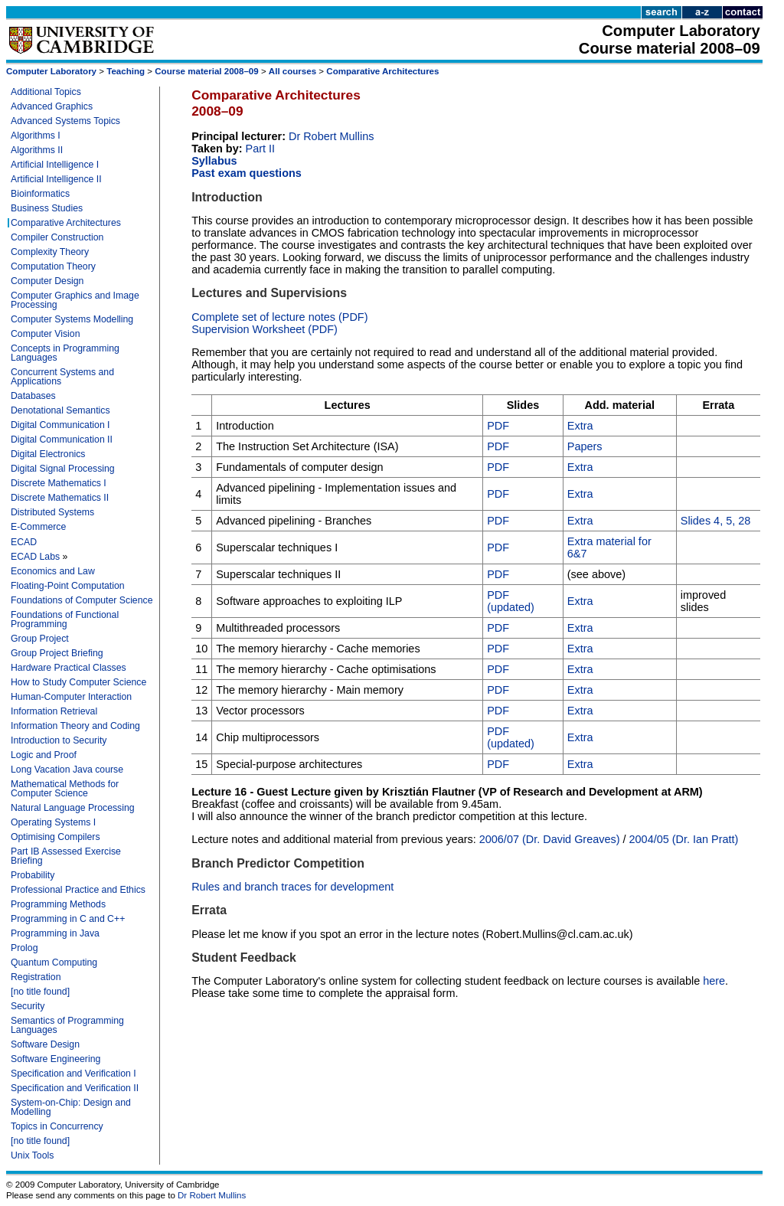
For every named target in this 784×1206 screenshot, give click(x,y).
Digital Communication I (60, 425)
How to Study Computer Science (78, 682)
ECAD (24, 542)
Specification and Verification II (75, 1088)
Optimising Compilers (55, 837)
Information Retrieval (54, 711)
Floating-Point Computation (68, 585)
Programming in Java (55, 933)
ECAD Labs (35, 556)
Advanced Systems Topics (65, 121)
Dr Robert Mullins (331, 136)
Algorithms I (35, 135)
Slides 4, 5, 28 (716, 521)
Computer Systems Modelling (72, 319)
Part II (261, 148)
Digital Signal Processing (63, 468)
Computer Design (47, 281)
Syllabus (214, 161)
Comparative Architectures (382, 71)
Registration (35, 977)
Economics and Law (53, 571)
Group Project (40, 638)
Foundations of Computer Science (81, 600)
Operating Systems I (53, 822)
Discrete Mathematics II (60, 497)
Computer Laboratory (51, 71)
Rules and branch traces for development (292, 887)
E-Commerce (38, 526)
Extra (580, 426)
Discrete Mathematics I (58, 483)
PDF (498, 426)
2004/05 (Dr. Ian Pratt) (684, 839)
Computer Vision (45, 333)
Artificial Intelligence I (55, 164)
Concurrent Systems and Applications (62, 377)
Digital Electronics (48, 454)
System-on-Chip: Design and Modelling (71, 1107)
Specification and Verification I (73, 1073)
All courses (292, 71)
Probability (32, 875)
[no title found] (40, 991)
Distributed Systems (52, 512)
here (714, 981)
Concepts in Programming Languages (65, 353)
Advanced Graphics (52, 106)
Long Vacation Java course (67, 769)
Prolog (24, 948)
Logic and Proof (44, 755)
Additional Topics (46, 92)
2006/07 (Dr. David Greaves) (549, 839)
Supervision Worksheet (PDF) (264, 329)
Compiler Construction (57, 237)
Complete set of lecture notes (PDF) (279, 317)
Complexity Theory (50, 252)
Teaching (125, 71)
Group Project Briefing (57, 653)
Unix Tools (32, 1155)
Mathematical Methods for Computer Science (65, 789)
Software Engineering (55, 1059)
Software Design (45, 1044)
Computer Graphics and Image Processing (75, 300)
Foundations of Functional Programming (65, 619)
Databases (33, 396)
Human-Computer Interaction (71, 696)
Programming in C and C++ (68, 918)
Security (27, 1006)
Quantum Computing (54, 962)
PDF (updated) (510, 601)
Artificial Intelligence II (56, 179)
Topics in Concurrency (57, 1126)
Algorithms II (37, 150)
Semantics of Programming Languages (67, 1025)
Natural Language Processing (73, 807)
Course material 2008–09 (206, 71)
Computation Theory (53, 266)
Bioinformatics (40, 193)
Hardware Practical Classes (68, 667)
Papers (585, 446)
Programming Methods (58, 904)
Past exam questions (246, 173)
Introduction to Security (58, 740)
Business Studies (47, 208)
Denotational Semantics (60, 410)
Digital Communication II (62, 439)
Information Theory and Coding (75, 726)
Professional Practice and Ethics (78, 889)
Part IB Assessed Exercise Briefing (66, 856)
